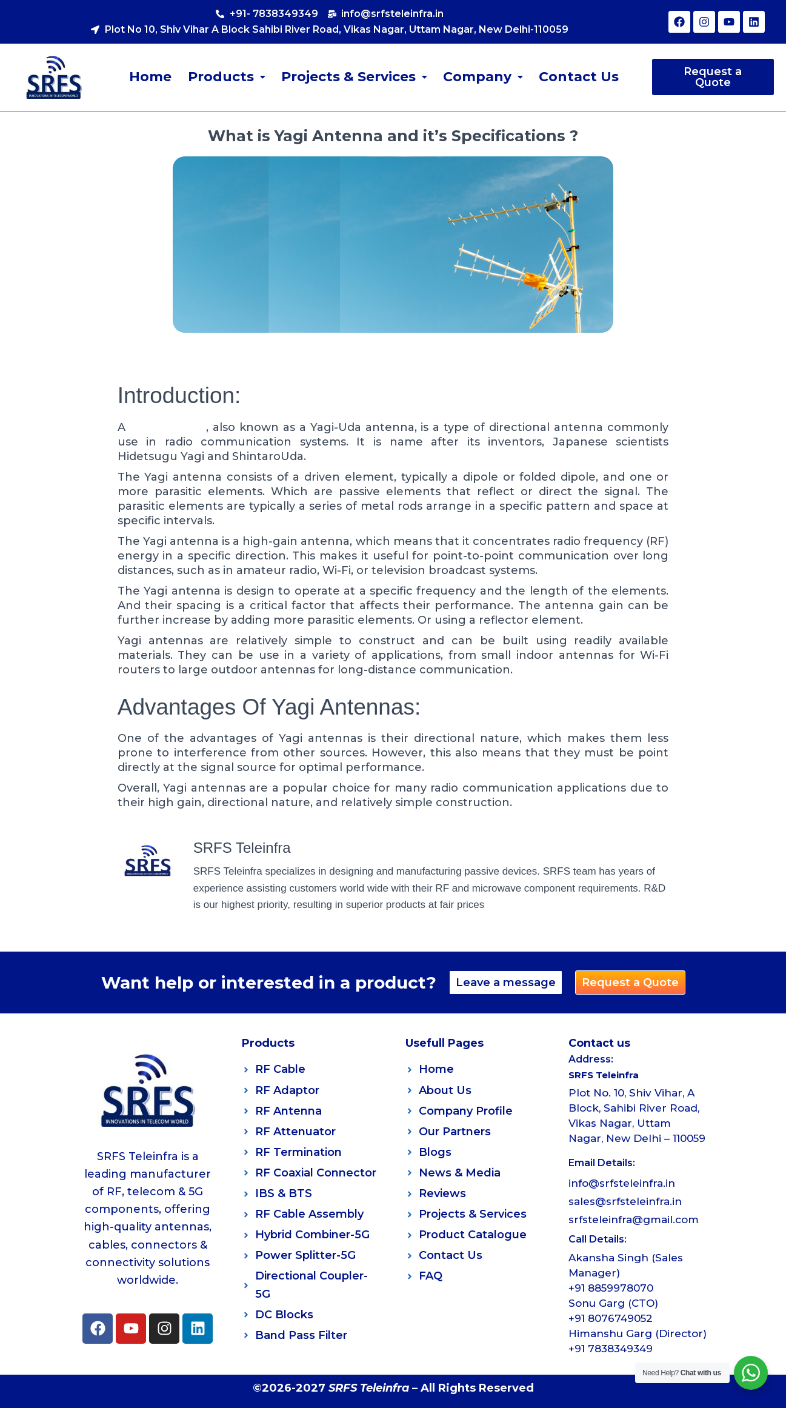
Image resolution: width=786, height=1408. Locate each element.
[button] (226, 77)
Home (151, 76)
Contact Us (579, 76)
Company (483, 76)
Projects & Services (354, 76)
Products (226, 76)
